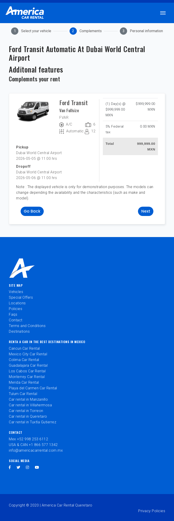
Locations (17, 303)
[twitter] (18, 467)
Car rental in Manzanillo (28, 399)
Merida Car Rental (24, 382)
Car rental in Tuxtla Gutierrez (32, 422)
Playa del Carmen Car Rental (33, 388)
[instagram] (27, 467)
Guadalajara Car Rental (28, 365)
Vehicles (16, 292)
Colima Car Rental (24, 360)
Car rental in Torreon (26, 411)
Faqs (13, 314)
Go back (32, 211)
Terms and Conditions (27, 326)
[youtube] (37, 467)
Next (145, 211)
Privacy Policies (151, 511)
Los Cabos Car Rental (27, 371)
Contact (15, 320)
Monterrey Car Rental (27, 377)
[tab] (31, 31)
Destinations (19, 331)
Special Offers (21, 297)
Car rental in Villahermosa (30, 405)
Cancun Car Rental (24, 348)
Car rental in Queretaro (28, 416)
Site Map (16, 285)
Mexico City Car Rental (28, 354)
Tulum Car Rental (23, 394)
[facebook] (10, 467)
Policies (15, 309)
